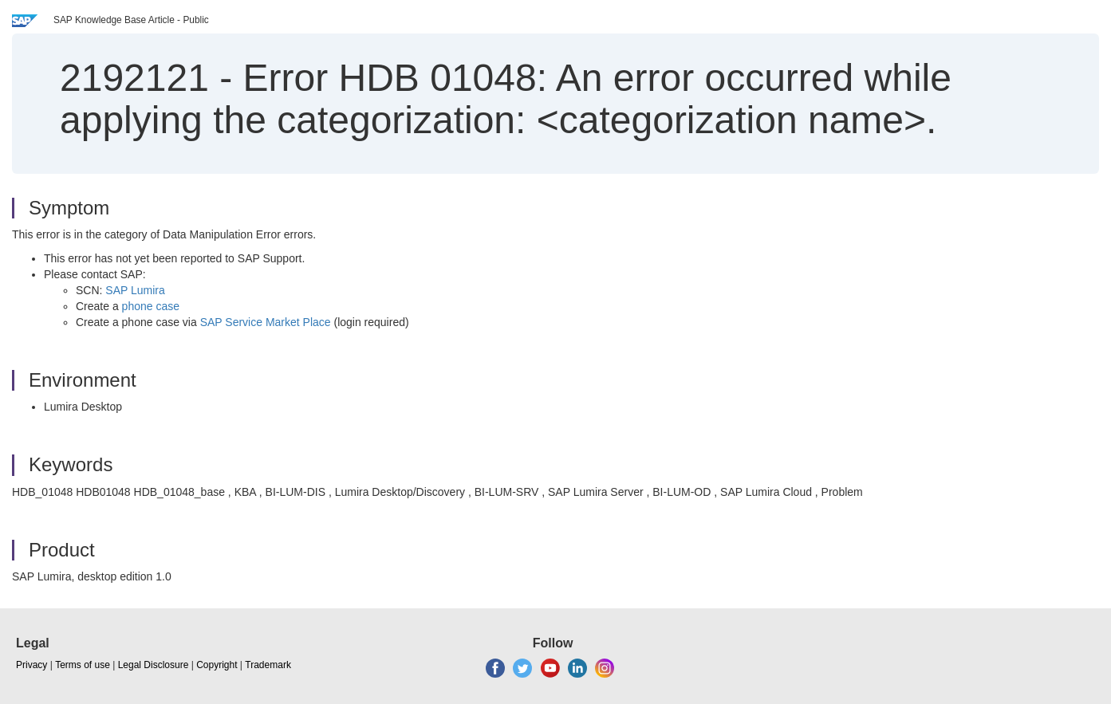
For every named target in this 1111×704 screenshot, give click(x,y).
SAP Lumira (134, 290)
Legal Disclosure (153, 665)
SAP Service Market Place (265, 322)
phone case (150, 306)
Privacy (31, 665)
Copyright (216, 665)
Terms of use (82, 665)
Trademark (268, 665)
